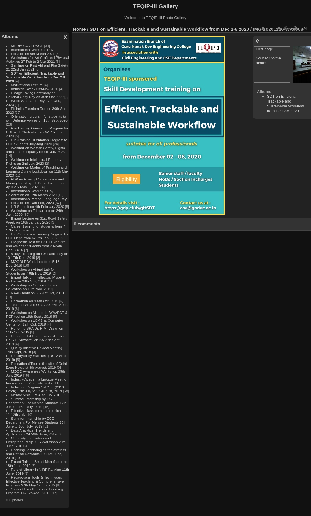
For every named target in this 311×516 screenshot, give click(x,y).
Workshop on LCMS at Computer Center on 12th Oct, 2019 (34, 322)
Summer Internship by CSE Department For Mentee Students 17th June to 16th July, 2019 (36, 403)
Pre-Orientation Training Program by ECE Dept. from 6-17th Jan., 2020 (37, 236)
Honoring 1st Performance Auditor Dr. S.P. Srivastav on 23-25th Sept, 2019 (35, 340)
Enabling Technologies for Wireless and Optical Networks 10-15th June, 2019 (36, 454)
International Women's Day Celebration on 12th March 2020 (31, 193)
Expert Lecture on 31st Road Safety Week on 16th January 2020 (36, 220)
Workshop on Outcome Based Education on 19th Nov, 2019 (32, 287)
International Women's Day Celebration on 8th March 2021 (30, 52)
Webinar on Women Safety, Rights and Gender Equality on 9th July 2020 (35, 150)
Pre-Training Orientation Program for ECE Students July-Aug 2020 (37, 142)
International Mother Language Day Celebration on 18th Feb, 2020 (36, 201)
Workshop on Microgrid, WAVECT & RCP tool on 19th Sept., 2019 (37, 314)
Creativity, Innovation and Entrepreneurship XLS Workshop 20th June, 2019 (36, 442)
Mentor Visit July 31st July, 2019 (37, 395)
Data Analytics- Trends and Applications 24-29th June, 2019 (31, 432)
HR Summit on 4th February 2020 (37, 207)
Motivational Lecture (27, 85)
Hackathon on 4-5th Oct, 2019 (34, 301)
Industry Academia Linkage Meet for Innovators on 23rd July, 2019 (37, 381)
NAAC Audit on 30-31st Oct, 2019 (37, 293)
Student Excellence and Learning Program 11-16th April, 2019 (34, 491)
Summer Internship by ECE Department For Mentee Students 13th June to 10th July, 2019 (36, 422)
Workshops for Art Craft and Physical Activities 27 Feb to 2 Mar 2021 (37, 59)
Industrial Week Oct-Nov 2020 (34, 89)
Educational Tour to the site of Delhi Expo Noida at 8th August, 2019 (36, 365)
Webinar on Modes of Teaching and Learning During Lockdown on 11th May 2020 (37, 171)
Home (79, 29)
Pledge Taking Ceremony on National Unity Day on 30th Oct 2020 (35, 95)
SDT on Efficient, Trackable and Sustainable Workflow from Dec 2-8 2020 (35, 77)
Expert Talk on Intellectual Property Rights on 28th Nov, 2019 (36, 279)
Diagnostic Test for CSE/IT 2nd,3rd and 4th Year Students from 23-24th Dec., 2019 (35, 246)
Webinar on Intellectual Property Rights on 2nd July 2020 (33, 161)
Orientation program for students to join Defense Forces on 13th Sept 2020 (37, 118)
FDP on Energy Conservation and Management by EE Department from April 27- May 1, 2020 (35, 183)
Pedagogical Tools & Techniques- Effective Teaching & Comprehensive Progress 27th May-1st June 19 (35, 481)
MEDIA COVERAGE (27, 46)
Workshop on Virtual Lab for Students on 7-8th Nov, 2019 (30, 271)
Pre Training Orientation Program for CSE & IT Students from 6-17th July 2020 (37, 132)
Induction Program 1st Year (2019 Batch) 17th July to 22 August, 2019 (35, 389)
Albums (10, 36)
